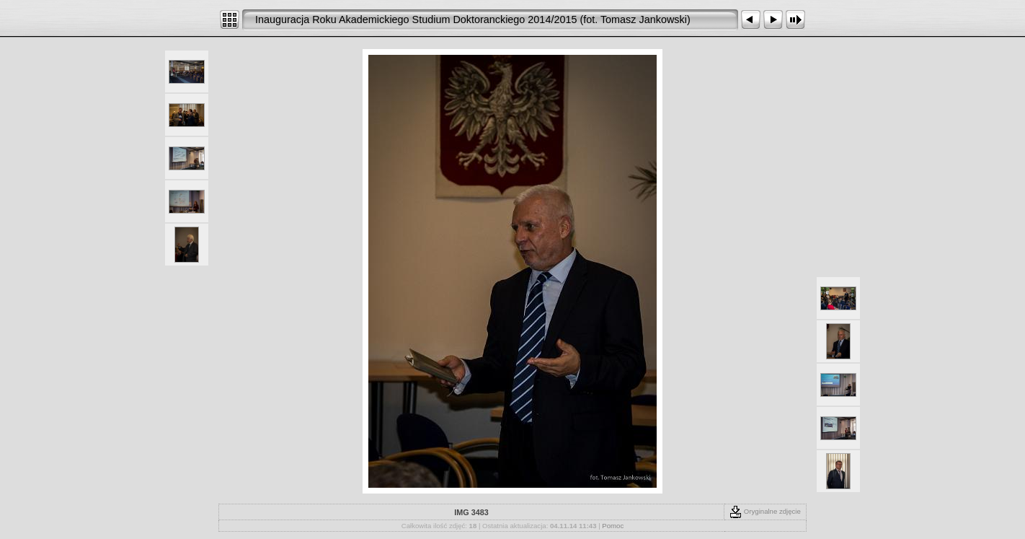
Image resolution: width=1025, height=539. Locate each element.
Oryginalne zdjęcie (765, 511)
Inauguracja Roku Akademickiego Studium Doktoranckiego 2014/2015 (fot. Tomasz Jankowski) (473, 19)
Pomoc (613, 526)
